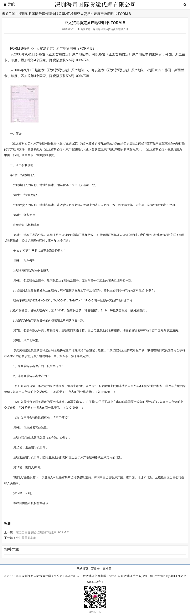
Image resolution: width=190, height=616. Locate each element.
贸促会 (95, 568)
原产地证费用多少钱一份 (137, 576)
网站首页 (82, 568)
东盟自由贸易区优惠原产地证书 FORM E (42, 532)
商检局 (72, 14)
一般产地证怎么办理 (93, 576)
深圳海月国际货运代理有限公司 (42, 14)
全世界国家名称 (26, 537)
